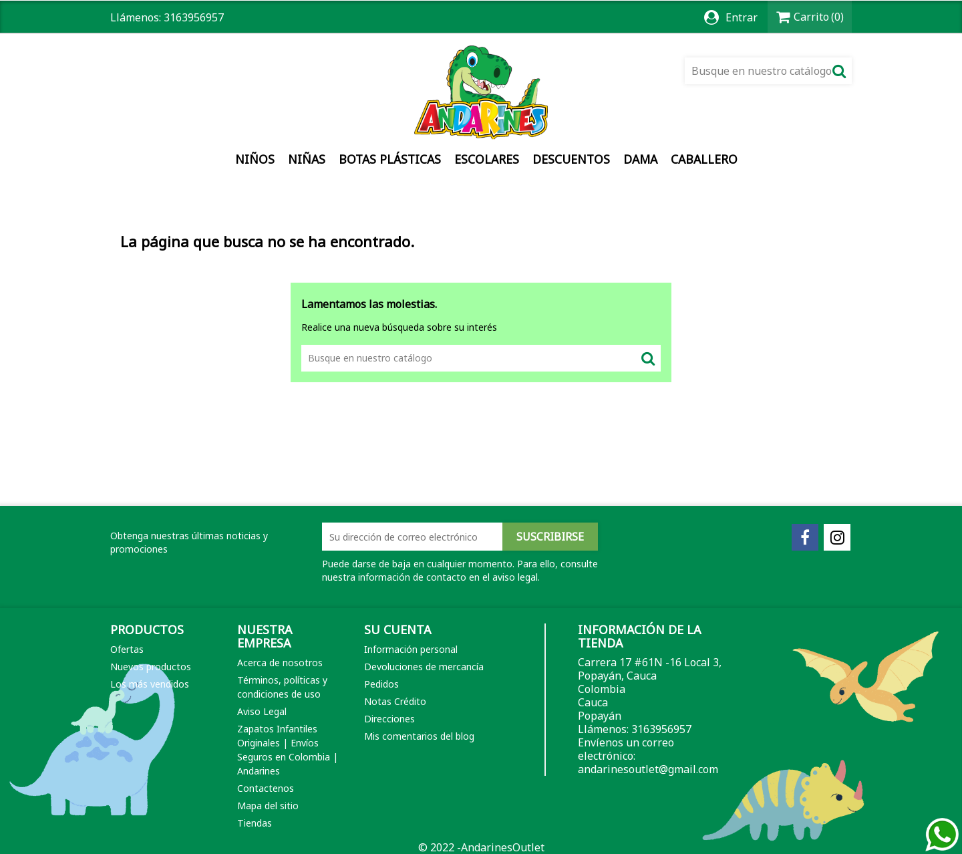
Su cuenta (397, 629)
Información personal (411, 649)
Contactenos (265, 788)
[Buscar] (768, 70)
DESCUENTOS (571, 159)
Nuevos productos (150, 666)
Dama (640, 159)
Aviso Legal (262, 711)
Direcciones (389, 718)
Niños (255, 159)
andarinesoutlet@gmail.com (648, 769)
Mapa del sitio (268, 805)
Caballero (704, 159)
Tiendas (254, 823)
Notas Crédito (395, 701)
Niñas (306, 159)
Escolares (486, 159)
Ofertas (127, 649)
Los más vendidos (149, 684)
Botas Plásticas (390, 159)
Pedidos (381, 684)
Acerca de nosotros (280, 662)
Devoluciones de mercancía (424, 666)
